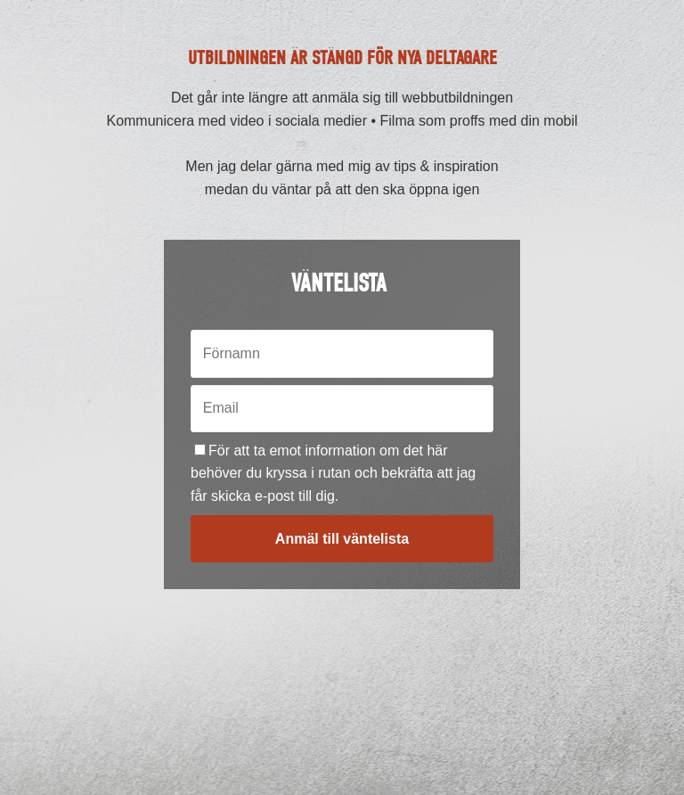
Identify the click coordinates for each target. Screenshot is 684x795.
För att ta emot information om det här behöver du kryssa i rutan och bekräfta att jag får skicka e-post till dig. (333, 473)
